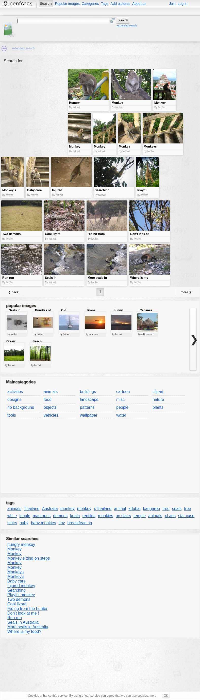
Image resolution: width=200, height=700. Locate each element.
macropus (42, 516)
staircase (186, 516)
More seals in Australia (27, 627)
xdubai (134, 508)
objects (50, 407)
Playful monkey (21, 595)
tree (166, 508)
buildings (88, 391)
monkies (105, 516)
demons (60, 516)
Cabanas (146, 310)
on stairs (123, 516)
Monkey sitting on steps (28, 558)
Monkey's (15, 576)
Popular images (67, 4)
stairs (12, 523)
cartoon (123, 391)
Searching (16, 590)
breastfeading (80, 523)
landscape (89, 399)
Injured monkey (21, 586)
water (121, 415)
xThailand (102, 508)
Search (46, 4)
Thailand (31, 508)
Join (172, 4)
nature (158, 399)
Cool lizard (17, 604)
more (152, 695)
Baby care (16, 581)
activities (15, 391)
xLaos (170, 516)
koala (75, 516)
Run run (14, 618)
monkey (67, 508)
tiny (62, 523)
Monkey (14, 549)
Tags (105, 4)
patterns (87, 407)
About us (139, 4)
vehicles (51, 415)
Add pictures (120, 4)
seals (176, 508)
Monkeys (15, 572)
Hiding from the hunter (27, 608)
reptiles (88, 516)
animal (120, 508)
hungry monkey (21, 544)
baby (24, 523)
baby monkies (43, 523)
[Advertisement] (34, 105)
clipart (158, 391)
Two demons (18, 599)
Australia (50, 508)
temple (140, 516)
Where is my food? (24, 631)
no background (20, 407)
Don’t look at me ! (23, 613)
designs (14, 399)
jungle (24, 516)
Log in (182, 4)
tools (11, 415)
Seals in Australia (23, 622)
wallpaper (88, 415)
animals (51, 391)
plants (158, 407)
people (122, 407)
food (48, 399)
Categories (90, 4)
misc (120, 399)
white (12, 516)
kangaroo (151, 508)
